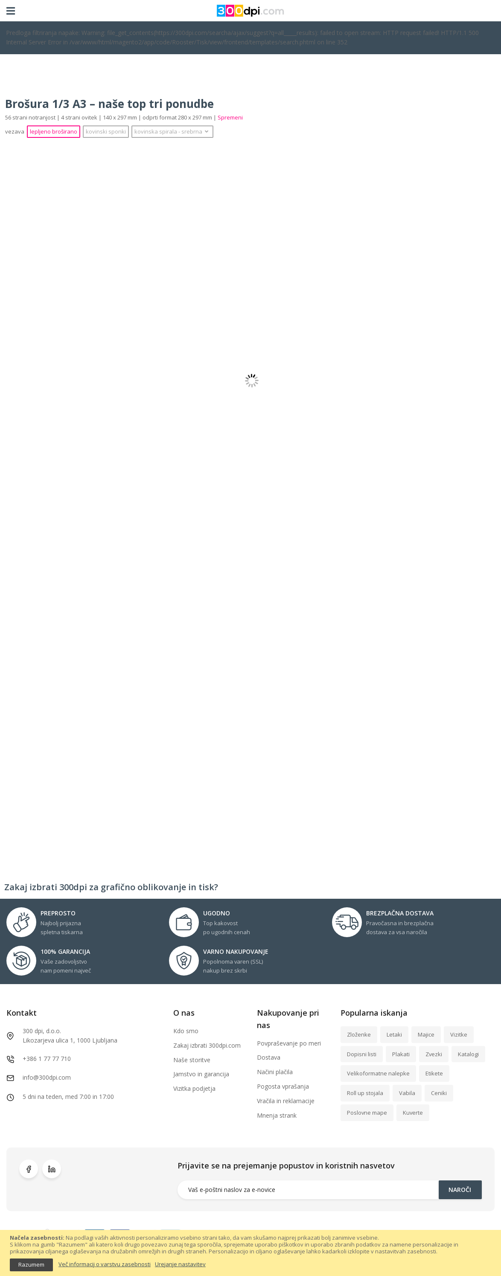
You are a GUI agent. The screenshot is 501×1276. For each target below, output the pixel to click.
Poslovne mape (367, 1112)
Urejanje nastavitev (180, 1264)
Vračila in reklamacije (286, 1101)
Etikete (434, 1073)
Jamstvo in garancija (201, 1074)
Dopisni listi (361, 1054)
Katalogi (468, 1054)
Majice (426, 1034)
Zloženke (359, 1034)
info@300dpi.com (47, 1077)
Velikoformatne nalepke (378, 1073)
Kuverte (413, 1112)
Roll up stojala (365, 1093)
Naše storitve (191, 1060)
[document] (250, 1253)
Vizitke (458, 1034)
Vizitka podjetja (194, 1088)
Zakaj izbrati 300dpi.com (207, 1045)
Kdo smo (185, 1031)
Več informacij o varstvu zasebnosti (104, 1264)
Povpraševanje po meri (289, 1043)
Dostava (268, 1057)
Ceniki (439, 1093)
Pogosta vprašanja (283, 1086)
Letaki (394, 1034)
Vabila (407, 1093)
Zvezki (433, 1054)
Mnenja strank (277, 1115)
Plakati (401, 1054)
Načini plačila (275, 1072)
